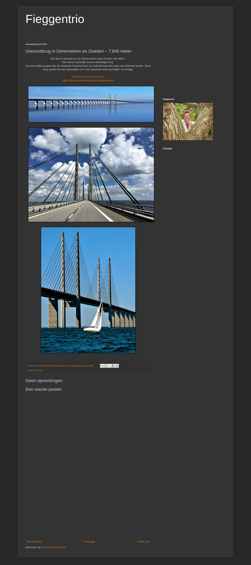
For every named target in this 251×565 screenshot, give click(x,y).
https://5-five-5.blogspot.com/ (88, 76)
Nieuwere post (34, 541)
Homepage (89, 541)
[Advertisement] (88, 507)
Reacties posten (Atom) (54, 547)
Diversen (39, 370)
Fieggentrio (54, 19)
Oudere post (143, 541)
